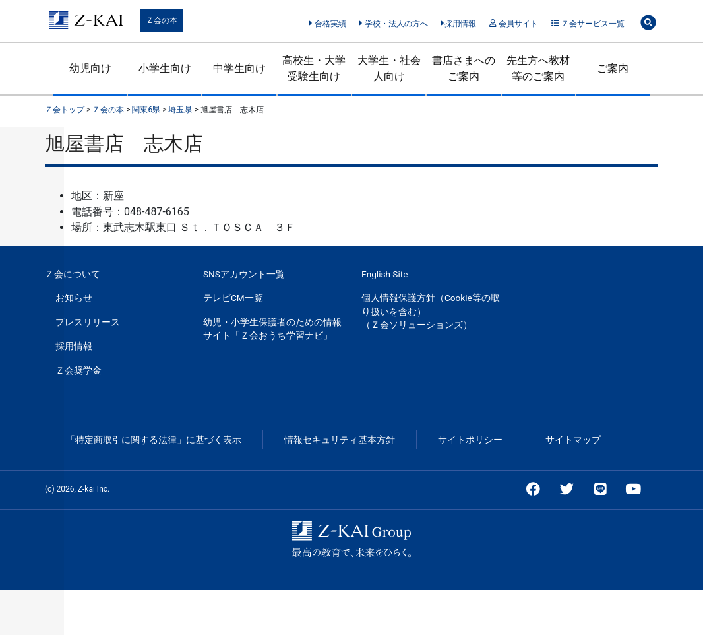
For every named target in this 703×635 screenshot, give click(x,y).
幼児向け (90, 68)
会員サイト (513, 23)
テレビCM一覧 (233, 297)
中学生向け (239, 68)
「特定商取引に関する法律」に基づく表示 (153, 439)
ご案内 (612, 68)
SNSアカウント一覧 (244, 274)
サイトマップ (573, 439)
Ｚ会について (72, 274)
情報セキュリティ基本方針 (339, 439)
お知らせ (73, 297)
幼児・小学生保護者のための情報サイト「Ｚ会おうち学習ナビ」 (272, 329)
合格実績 (327, 23)
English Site (384, 274)
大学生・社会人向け (389, 68)
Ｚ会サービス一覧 (588, 23)
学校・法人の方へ (393, 23)
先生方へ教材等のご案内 (538, 68)
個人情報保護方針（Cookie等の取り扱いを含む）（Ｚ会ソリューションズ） (430, 311)
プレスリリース (87, 322)
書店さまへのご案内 (463, 68)
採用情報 (458, 23)
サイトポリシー (470, 439)
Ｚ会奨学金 (78, 370)
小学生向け (164, 68)
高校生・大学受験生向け (314, 68)
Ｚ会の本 (161, 20)
